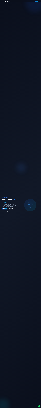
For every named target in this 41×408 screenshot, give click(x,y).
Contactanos (4, 208)
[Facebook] (8, 1)
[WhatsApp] (39, 406)
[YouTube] (9, 1)
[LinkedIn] (11, 1)
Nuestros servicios (11, 208)
